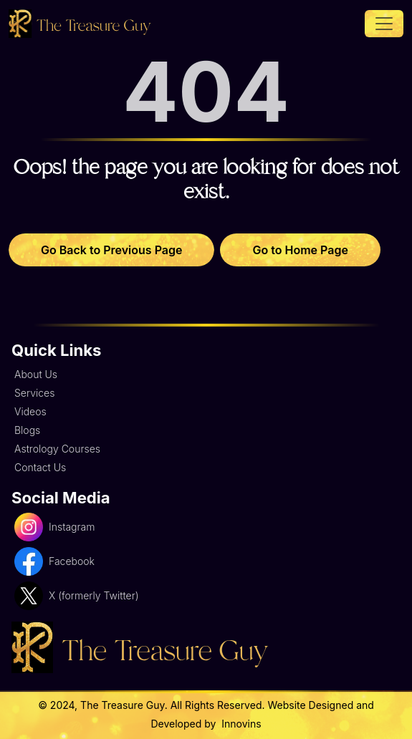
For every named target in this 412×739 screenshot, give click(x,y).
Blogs (27, 430)
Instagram (54, 527)
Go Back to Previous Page (111, 250)
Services (34, 393)
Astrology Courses (57, 449)
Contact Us (40, 467)
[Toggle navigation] (384, 23)
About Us (35, 374)
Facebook (54, 561)
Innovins (240, 724)
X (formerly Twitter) (76, 595)
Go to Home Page (300, 250)
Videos (30, 411)
